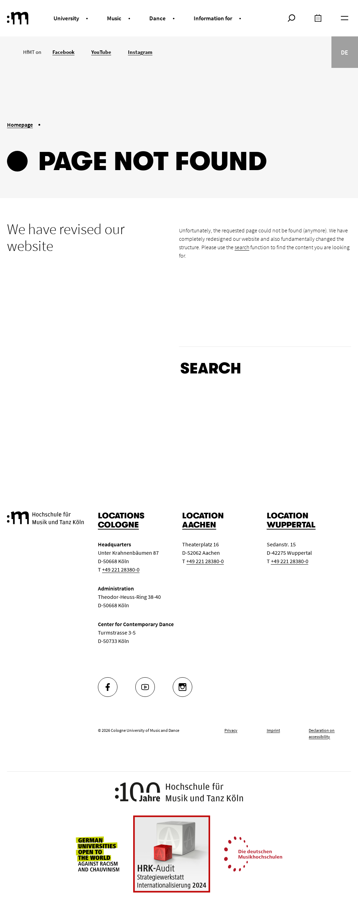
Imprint (273, 730)
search (242, 247)
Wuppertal (291, 525)
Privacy (230, 730)
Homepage (20, 124)
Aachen (199, 525)
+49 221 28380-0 (120, 569)
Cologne (118, 525)
